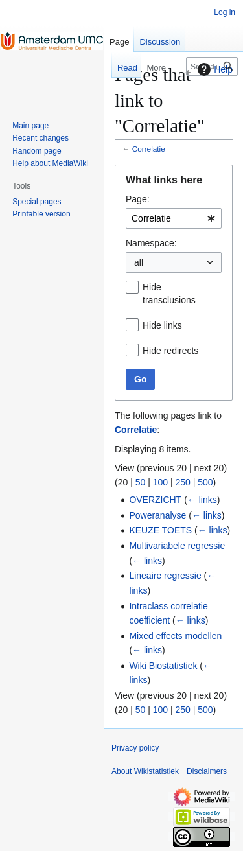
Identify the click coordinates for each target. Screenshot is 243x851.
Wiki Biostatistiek (163, 665)
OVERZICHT (155, 500)
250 (182, 482)
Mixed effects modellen (175, 636)
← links (202, 500)
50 (140, 482)
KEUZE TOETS (160, 530)
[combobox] (174, 218)
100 (160, 482)
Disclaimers (207, 771)
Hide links (162, 325)
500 (205, 482)
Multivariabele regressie (177, 546)
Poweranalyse (157, 515)
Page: (138, 199)
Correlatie (148, 149)
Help (213, 69)
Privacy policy (135, 747)
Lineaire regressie (165, 575)
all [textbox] (138, 262)
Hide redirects (170, 350)
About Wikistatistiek (145, 771)
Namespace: (151, 243)
